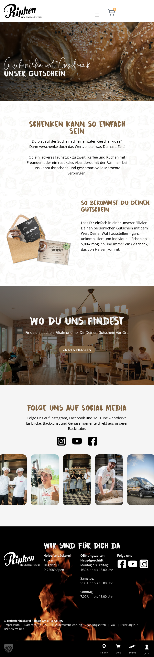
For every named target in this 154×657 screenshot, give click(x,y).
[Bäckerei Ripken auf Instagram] (61, 441)
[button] (97, 15)
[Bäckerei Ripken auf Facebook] (93, 441)
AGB (47, 625)
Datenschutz (33, 625)
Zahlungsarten (97, 625)
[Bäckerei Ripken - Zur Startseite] (22, 11)
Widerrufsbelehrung (69, 625)
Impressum (13, 625)
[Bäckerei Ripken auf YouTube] (77, 441)
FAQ (112, 625)
